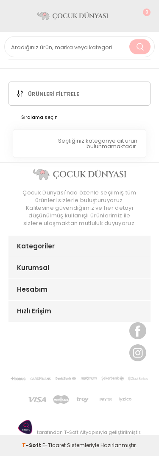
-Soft (32, 445)
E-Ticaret (54, 445)
